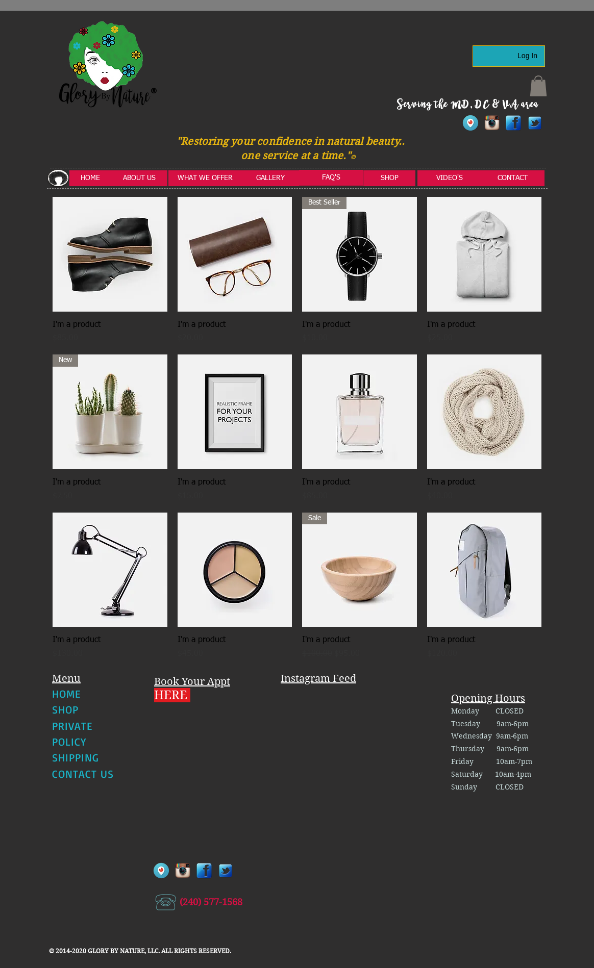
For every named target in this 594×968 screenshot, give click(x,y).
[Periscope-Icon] (470, 123)
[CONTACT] (512, 178)
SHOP (65, 709)
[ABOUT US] (139, 178)
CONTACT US (83, 773)
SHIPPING (75, 757)
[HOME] (90, 178)
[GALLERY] (270, 178)
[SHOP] (389, 178)
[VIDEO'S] (449, 178)
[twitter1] (535, 123)
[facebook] (513, 123)
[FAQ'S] (331, 178)
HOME (66, 693)
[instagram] (492, 123)
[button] (538, 85)
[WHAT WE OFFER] (205, 178)
